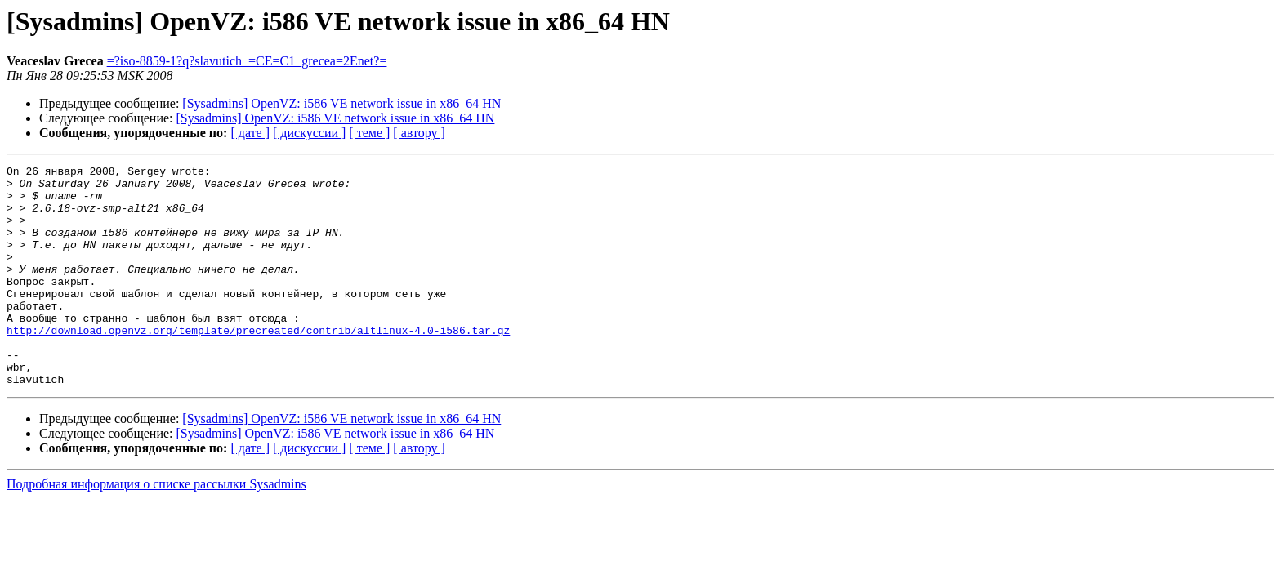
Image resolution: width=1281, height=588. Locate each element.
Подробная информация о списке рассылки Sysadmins (156, 528)
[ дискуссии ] (309, 133)
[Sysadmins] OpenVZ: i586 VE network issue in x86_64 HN (341, 103)
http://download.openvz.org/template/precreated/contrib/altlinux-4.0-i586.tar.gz (258, 364)
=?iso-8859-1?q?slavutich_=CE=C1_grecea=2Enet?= (247, 61)
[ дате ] (250, 133)
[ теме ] (369, 133)
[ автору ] (418, 133)
